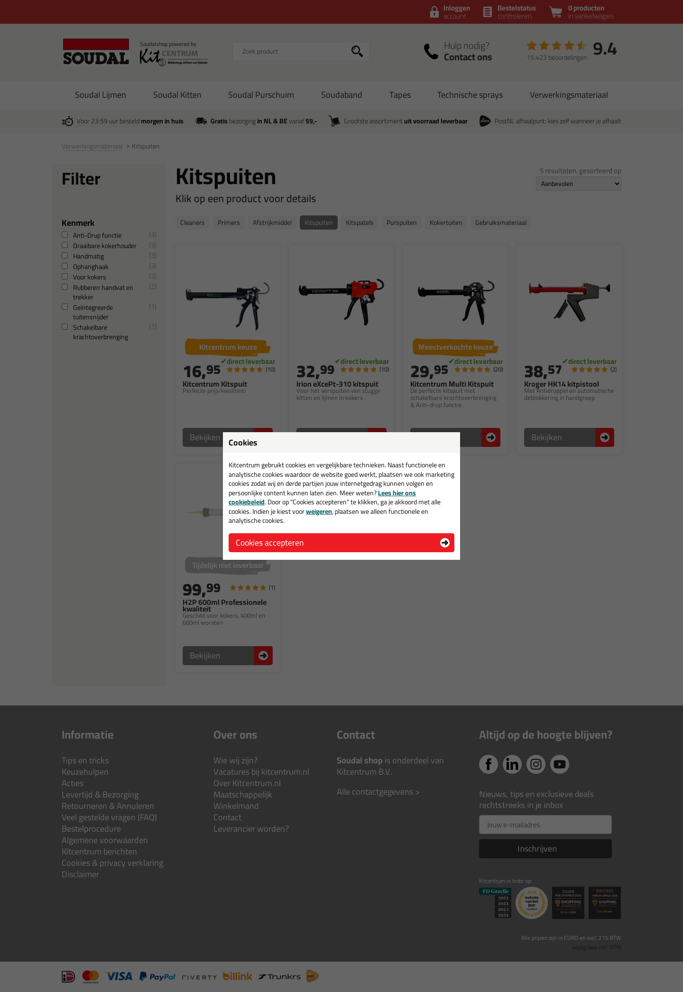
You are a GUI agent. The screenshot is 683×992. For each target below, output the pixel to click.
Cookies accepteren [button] (270, 542)
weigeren (319, 511)
